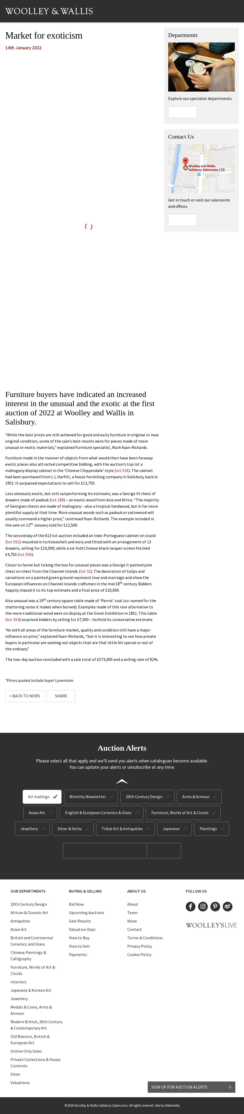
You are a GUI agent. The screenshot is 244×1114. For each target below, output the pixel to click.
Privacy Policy (139, 946)
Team (132, 912)
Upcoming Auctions (86, 912)
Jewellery (29, 828)
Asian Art (37, 812)
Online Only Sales (26, 1051)
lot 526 (122, 470)
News (132, 921)
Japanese (171, 828)
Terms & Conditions (145, 937)
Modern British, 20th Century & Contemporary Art (36, 1025)
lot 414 (13, 619)
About (132, 904)
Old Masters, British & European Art (30, 1039)
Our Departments (28, 891)
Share (61, 695)
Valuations (20, 1082)
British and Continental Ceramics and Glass (31, 941)
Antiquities (20, 921)
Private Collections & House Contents (35, 1062)
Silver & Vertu (70, 828)
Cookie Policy (139, 954)
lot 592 (13, 541)
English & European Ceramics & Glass (98, 812)
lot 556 (25, 554)
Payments (78, 954)
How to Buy (79, 937)
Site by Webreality (167, 1105)
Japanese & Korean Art (30, 990)
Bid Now (76, 904)
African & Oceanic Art (29, 912)
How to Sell (79, 946)
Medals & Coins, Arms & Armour (31, 1010)
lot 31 (85, 571)
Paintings (208, 828)
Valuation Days (82, 929)
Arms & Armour (196, 796)
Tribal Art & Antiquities (122, 828)
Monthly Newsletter (88, 796)
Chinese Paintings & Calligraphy (28, 955)
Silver (15, 1074)
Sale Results (80, 921)
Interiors (18, 981)
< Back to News (24, 695)
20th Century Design (144, 796)
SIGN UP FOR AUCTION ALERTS (191, 1087)
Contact (134, 929)
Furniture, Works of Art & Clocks (180, 812)
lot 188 (57, 499)
